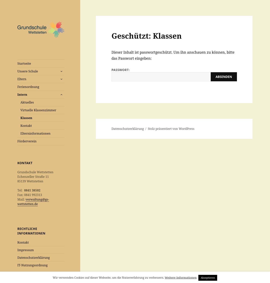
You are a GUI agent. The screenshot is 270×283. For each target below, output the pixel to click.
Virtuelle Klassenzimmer (38, 110)
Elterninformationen (36, 133)
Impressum (25, 250)
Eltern (21, 79)
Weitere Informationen (181, 277)
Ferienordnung (28, 87)
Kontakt (26, 126)
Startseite (24, 63)
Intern (22, 95)
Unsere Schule (27, 71)
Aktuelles (27, 102)
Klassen (26, 118)
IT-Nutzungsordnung (32, 265)
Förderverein (27, 141)
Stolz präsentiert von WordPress (171, 129)
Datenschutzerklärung (33, 258)
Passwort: (174, 74)
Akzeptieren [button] (208, 277)
